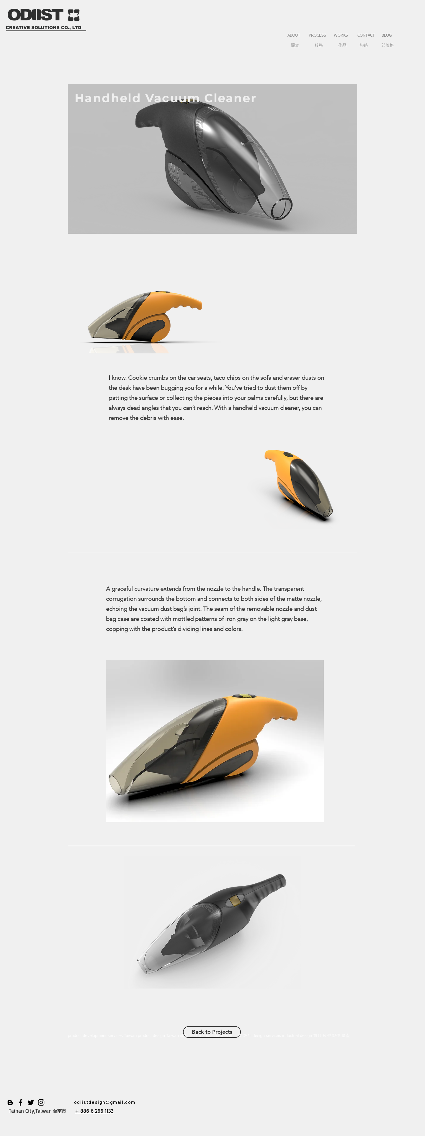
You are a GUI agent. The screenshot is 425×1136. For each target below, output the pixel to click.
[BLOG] (386, 36)
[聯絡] (364, 46)
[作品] (342, 46)
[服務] (318, 46)
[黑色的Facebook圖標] (20, 1102)
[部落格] (387, 46)
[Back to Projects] (212, 1032)
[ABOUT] (293, 36)
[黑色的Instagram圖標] (41, 1102)
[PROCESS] (317, 36)
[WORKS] (341, 36)
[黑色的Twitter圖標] (31, 1102)
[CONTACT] (366, 36)
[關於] (295, 46)
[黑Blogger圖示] (10, 1102)
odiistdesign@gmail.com (104, 1102)
